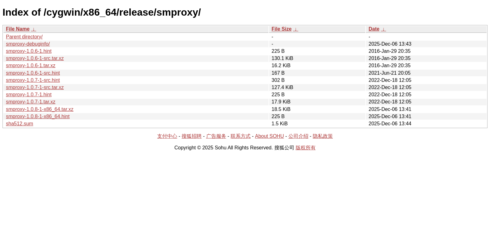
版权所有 (306, 147)
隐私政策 (323, 136)
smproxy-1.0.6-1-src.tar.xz (35, 58)
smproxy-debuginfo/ (28, 44)
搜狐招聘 (192, 136)
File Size (282, 29)
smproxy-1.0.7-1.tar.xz (30, 101)
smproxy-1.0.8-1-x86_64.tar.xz (39, 109)
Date (373, 29)
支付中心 (167, 136)
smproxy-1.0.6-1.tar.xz (30, 65)
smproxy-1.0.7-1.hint (29, 94)
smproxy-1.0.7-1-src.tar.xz (35, 87)
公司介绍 (298, 136)
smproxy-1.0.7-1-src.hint (33, 80)
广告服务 (216, 136)
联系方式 (241, 136)
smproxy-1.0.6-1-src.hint (33, 73)
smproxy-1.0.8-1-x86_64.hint (38, 116)
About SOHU (269, 136)
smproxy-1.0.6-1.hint (29, 51)
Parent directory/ (24, 36)
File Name (18, 29)
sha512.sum (19, 123)
